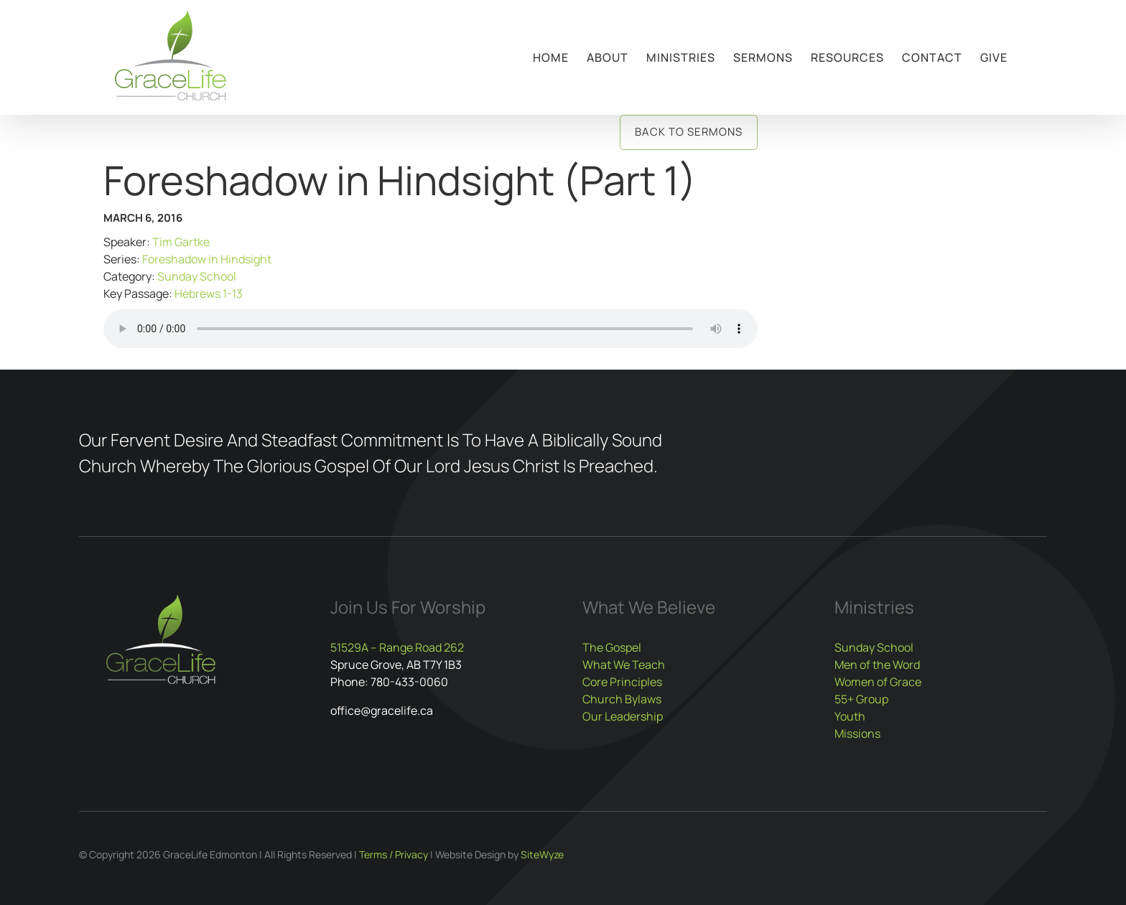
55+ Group (861, 699)
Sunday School (196, 276)
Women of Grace (877, 682)
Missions (857, 733)
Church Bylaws (621, 699)
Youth (849, 716)
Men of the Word (877, 664)
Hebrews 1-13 (209, 293)
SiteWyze (542, 854)
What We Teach (623, 664)
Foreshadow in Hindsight (206, 259)
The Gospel (611, 647)
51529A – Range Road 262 (397, 647)
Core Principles (622, 682)
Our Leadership (622, 716)
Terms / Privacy (393, 854)
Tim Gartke (181, 242)
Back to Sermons (689, 131)
